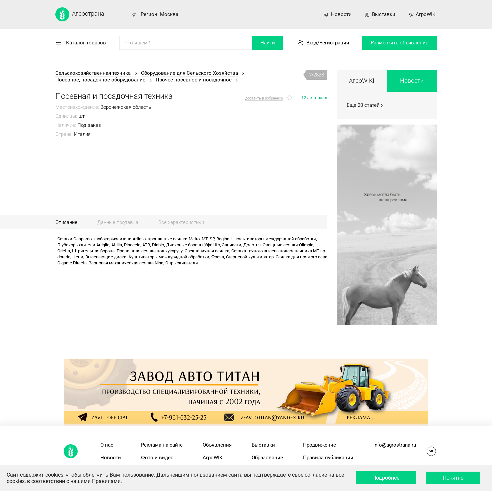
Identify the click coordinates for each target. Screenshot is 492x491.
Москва (169, 14)
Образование (267, 458)
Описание (66, 222)
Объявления (217, 445)
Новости (341, 14)
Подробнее (385, 478)
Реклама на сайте (162, 445)
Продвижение (319, 445)
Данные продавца (117, 222)
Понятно (453, 478)
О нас (106, 445)
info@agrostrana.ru (394, 445)
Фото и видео (157, 458)
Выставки (383, 14)
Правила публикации (328, 458)
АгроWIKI (426, 14)
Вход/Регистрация (327, 43)
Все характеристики (181, 222)
